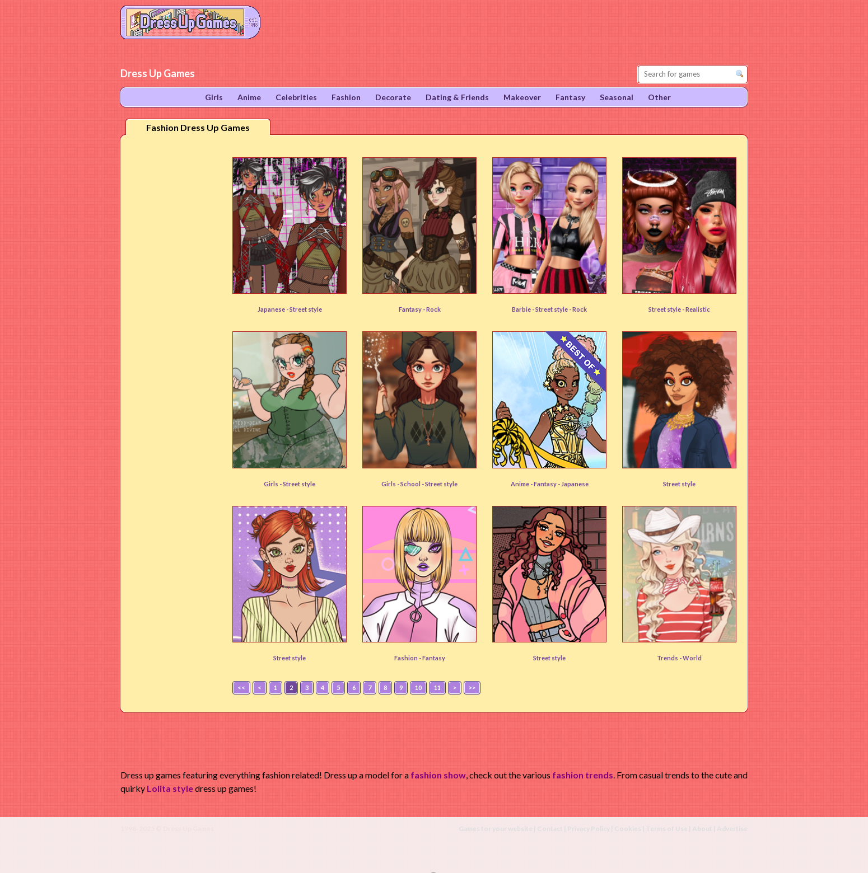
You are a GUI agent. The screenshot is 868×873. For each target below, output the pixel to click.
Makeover (522, 97)
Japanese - (274, 309)
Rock (433, 309)
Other (659, 97)
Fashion (346, 97)
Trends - (670, 657)
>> (472, 687)
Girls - (273, 483)
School (411, 483)
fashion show (438, 774)
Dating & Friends (457, 97)
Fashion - (408, 657)
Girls (214, 97)
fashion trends (582, 774)
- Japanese (573, 483)
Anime (249, 97)
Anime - (522, 483)
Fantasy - (412, 309)
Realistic (697, 309)
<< (241, 687)
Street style (306, 309)
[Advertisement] (174, 318)
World (692, 657)
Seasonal (616, 97)
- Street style (440, 483)
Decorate (393, 97)
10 (418, 687)
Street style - (666, 309)
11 (437, 687)
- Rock (578, 309)
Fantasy (546, 483)
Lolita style (170, 788)
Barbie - (523, 309)
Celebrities (296, 97)
